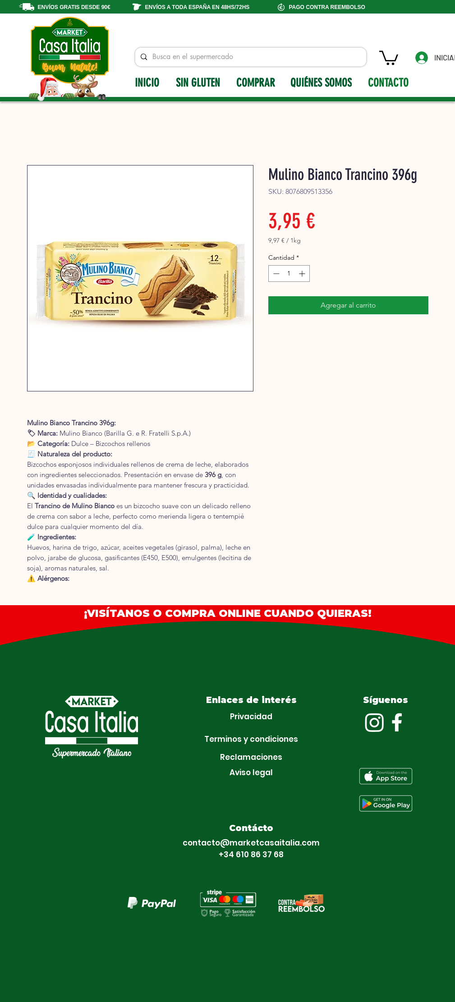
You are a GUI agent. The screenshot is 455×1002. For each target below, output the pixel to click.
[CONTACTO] (389, 82)
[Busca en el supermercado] (249, 57)
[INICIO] (148, 82)
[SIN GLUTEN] (199, 82)
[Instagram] (374, 722)
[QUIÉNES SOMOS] (322, 82)
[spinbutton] (289, 273)
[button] (388, 57)
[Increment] (302, 273)
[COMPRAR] (256, 82)
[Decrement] (275, 273)
